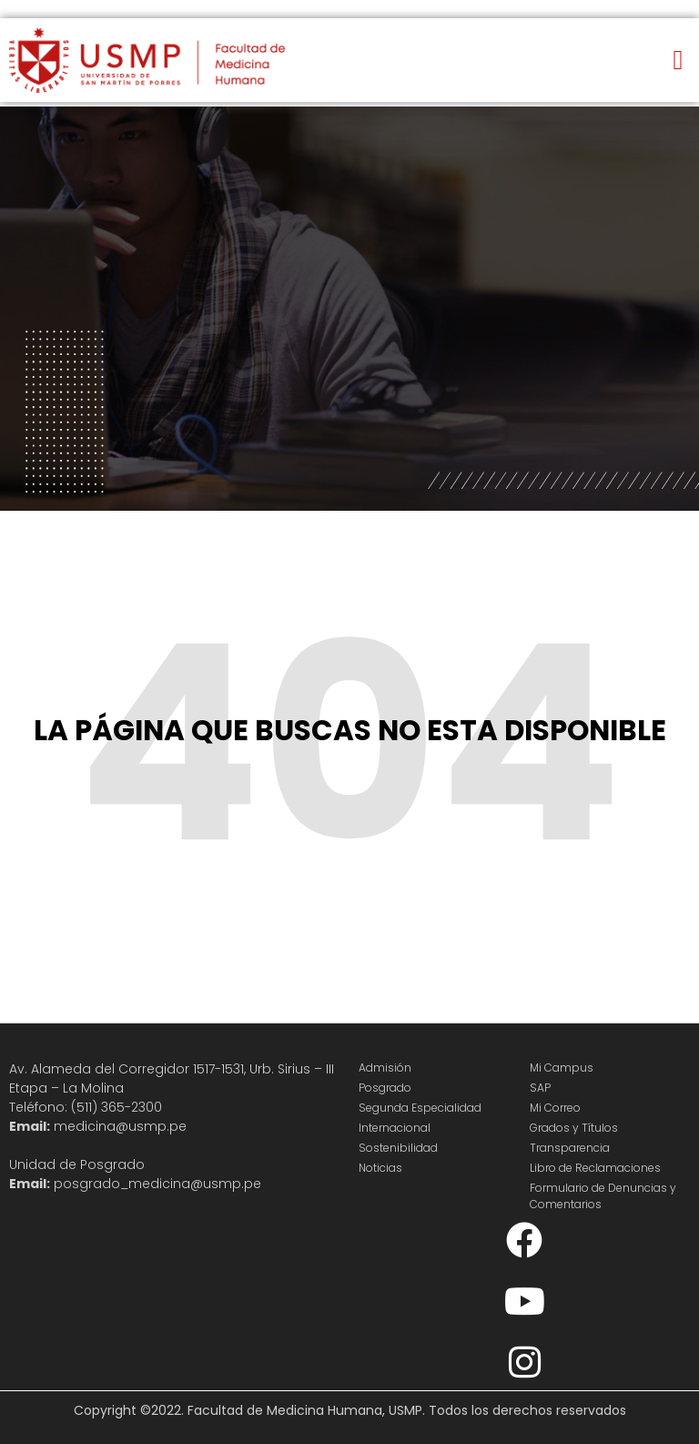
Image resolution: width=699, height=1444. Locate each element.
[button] (678, 60)
